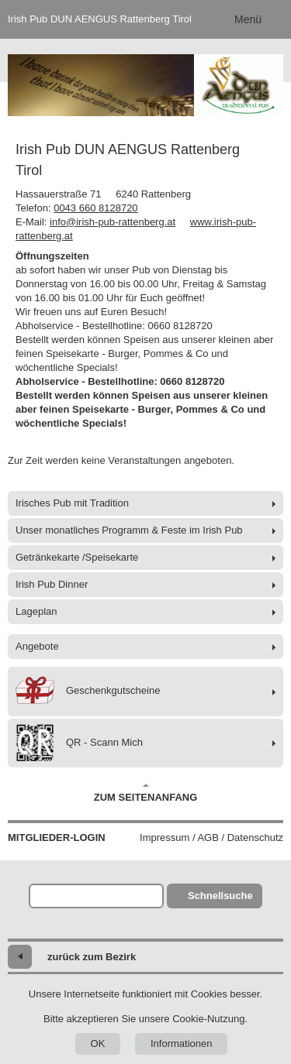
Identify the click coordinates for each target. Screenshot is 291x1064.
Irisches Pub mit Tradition (72, 503)
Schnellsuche (220, 895)
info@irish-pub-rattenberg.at (112, 222)
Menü (248, 19)
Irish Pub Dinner (52, 584)
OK (98, 1043)
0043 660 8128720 (95, 208)
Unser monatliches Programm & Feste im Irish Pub (129, 530)
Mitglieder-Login (57, 837)
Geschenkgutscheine (88, 691)
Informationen (182, 1043)
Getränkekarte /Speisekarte (77, 557)
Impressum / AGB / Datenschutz (211, 837)
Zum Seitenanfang (146, 793)
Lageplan (36, 611)
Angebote (37, 646)
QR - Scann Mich (79, 743)
